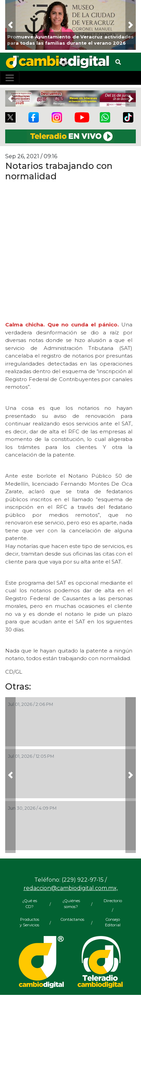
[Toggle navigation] (9, 78)
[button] (10, 25)
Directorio (113, 900)
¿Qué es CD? (29, 903)
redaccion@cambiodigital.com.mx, (71, 888)
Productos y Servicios (29, 922)
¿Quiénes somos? (71, 903)
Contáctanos (71, 919)
